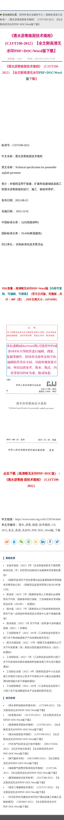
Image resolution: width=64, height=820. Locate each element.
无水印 (26, 530)
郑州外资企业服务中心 (31, 14)
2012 (4, 530)
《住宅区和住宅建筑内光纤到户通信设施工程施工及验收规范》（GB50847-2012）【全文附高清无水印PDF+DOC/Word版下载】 (32, 802)
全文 (11, 530)
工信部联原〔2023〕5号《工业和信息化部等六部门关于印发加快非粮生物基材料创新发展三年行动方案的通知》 (32, 662)
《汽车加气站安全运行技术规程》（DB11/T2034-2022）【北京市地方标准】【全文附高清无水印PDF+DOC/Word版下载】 (30, 749)
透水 (21, 524)
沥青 (28, 524)
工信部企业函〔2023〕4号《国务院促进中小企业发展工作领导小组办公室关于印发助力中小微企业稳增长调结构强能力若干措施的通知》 (32, 676)
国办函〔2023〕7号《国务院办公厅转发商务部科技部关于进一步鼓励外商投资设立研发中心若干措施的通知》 (32, 614)
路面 (35, 524)
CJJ (53, 524)
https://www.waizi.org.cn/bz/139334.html (38, 519)
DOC (41, 530)
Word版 (49, 530)
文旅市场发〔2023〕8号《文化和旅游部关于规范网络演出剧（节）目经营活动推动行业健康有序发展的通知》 (32, 570)
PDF (34, 530)
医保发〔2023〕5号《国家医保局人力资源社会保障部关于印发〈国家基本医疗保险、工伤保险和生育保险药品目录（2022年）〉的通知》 (32, 599)
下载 (57, 530)
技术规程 (44, 524)
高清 (18, 530)
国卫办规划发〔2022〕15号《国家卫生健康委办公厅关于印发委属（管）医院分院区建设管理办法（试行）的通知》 (32, 647)
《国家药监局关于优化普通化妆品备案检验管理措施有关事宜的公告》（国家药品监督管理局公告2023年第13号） (32, 585)
